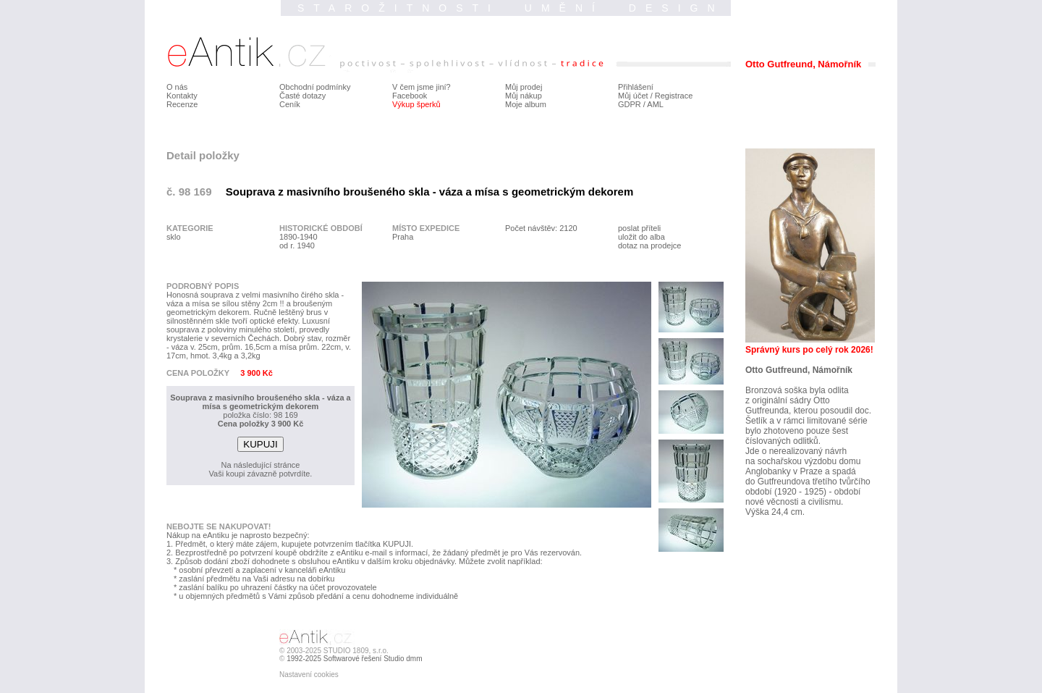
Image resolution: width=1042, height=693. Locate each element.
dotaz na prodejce (649, 245)
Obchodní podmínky (314, 87)
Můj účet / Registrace (655, 95)
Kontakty (182, 95)
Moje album (525, 104)
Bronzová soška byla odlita (797, 390)
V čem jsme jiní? (421, 87)
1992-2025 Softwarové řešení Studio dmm (354, 659)
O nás (176, 87)
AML (655, 104)
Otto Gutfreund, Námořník (798, 370)
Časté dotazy (302, 95)
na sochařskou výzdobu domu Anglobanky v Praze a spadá (802, 466)
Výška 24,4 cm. (775, 512)
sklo (173, 236)
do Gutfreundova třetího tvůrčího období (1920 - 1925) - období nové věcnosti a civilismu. (808, 491)
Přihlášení (635, 87)
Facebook (409, 95)
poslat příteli (639, 228)
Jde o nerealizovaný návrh (796, 451)
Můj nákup (523, 95)
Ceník (289, 104)
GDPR (629, 104)
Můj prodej (523, 87)
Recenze (182, 104)
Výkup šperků (416, 104)
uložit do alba (641, 236)
